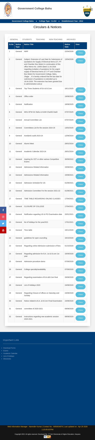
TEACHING (40, 39)
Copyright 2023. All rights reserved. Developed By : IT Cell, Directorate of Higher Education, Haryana (47, 434)
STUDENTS (27, 39)
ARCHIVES (71, 39)
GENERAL (14, 39)
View (80, 53)
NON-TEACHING (55, 39)
